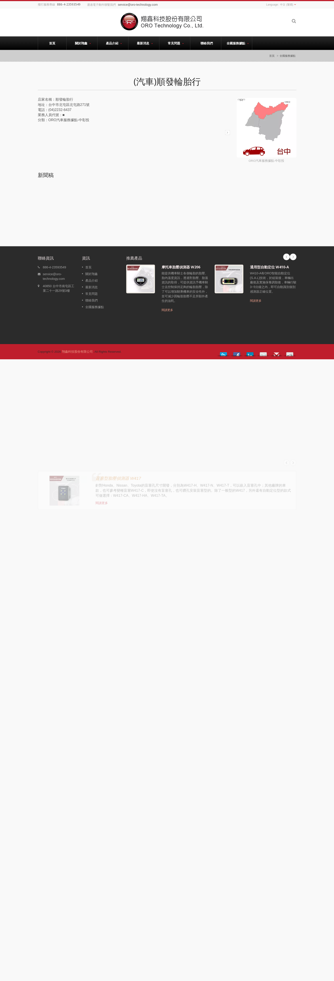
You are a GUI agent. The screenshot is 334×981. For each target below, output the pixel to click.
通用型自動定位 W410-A (269, 267)
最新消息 (145, 43)
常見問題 (176, 43)
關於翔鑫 (83, 43)
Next (293, 257)
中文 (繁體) (286, 4)
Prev (286, 257)
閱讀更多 (167, 310)
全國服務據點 (237, 43)
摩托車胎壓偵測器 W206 (181, 267)
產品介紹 (114, 43)
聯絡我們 (207, 43)
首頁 (52, 43)
